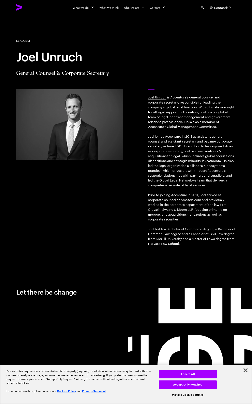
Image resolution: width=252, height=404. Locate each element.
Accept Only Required (188, 384)
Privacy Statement (94, 391)
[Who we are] (134, 7)
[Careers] (157, 7)
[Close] (245, 370)
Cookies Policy (66, 391)
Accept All (188, 374)
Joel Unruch (157, 97)
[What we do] (83, 7)
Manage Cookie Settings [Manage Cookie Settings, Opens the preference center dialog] (188, 394)
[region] (126, 384)
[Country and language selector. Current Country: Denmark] (221, 7)
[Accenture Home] (28, 7)
